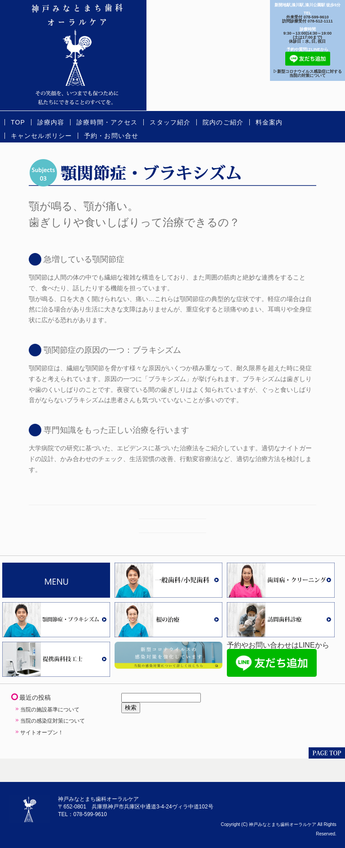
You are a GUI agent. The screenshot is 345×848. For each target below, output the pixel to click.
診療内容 (50, 122)
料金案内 (269, 122)
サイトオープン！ (41, 732)
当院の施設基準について (50, 709)
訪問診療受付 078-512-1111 (307, 21)
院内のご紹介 (223, 122)
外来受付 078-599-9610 (307, 17)
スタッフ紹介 (170, 122)
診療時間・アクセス (106, 122)
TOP (18, 122)
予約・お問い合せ (111, 135)
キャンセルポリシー (41, 135)
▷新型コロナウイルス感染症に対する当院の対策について (307, 73)
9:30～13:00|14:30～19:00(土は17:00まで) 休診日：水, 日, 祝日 (307, 37)
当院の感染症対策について (52, 721)
